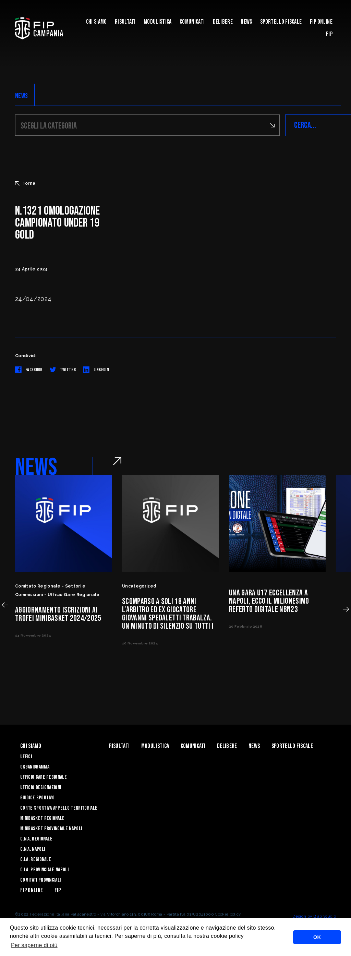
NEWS (21, 96)
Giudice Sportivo (37, 798)
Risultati (125, 21)
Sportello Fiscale (281, 21)
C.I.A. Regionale (35, 859)
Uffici (26, 756)
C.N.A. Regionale (36, 839)
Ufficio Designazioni (40, 787)
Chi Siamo (96, 21)
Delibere (223, 21)
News (246, 21)
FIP (329, 34)
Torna (25, 183)
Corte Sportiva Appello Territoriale (58, 808)
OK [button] (317, 937)
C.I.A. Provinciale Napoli (44, 870)
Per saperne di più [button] (34, 945)
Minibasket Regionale (42, 818)
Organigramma (34, 767)
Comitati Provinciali (40, 880)
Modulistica (158, 21)
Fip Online (321, 21)
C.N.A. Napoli (32, 849)
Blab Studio (324, 916)
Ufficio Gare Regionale (43, 777)
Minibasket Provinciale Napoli (51, 828)
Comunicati (192, 21)
